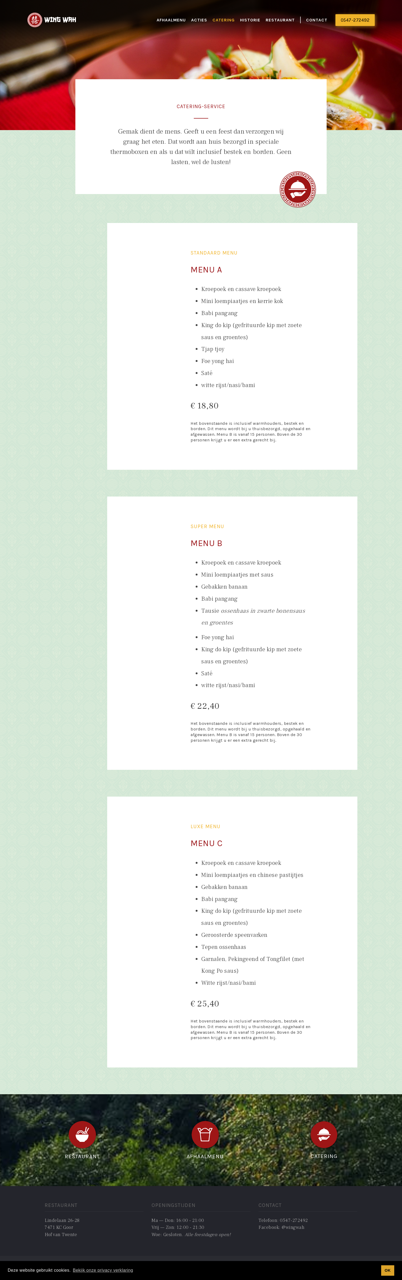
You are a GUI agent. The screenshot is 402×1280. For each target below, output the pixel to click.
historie (250, 19)
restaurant (280, 19)
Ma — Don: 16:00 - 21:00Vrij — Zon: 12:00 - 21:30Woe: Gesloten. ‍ (191, 1227)
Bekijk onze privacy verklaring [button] (103, 1270)
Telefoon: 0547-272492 (283, 1220)
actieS (199, 19)
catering (223, 19)
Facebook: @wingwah (281, 1227)
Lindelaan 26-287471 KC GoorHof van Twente (62, 1227)
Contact (316, 19)
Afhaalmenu (171, 19)
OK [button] (388, 1270)
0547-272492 (355, 20)
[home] (52, 20)
